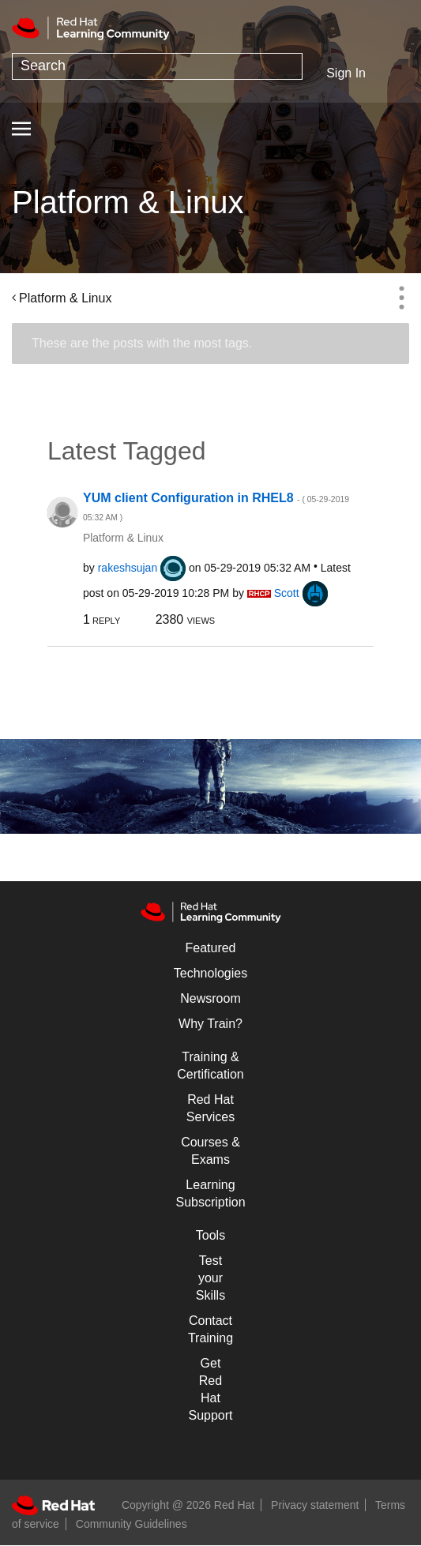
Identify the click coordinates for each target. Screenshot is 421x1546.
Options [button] (401, 297)
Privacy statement (315, 1505)
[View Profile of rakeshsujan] (128, 567)
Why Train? (210, 1023)
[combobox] (157, 66)
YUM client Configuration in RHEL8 (216, 506)
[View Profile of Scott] (286, 593)
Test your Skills (210, 1278)
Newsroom (210, 998)
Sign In (346, 73)
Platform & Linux (65, 298)
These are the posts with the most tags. (142, 343)
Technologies (210, 973)
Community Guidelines (131, 1524)
